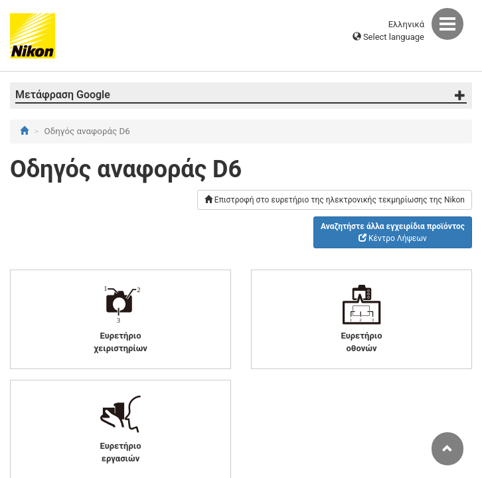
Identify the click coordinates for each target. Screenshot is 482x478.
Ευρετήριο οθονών (362, 318)
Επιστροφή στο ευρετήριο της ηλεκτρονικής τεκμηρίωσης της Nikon (334, 199)
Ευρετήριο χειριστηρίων (120, 318)
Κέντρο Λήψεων (393, 232)
